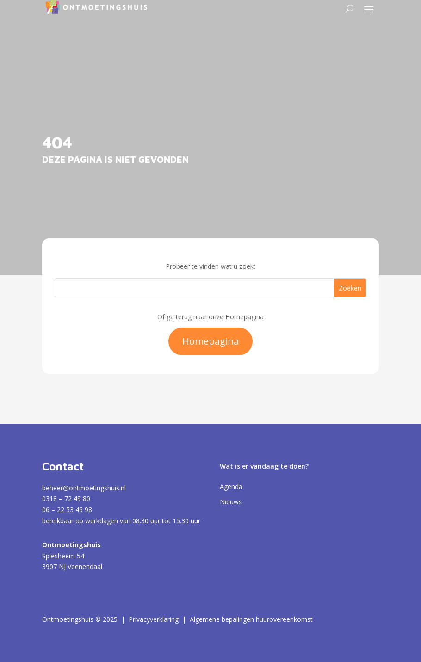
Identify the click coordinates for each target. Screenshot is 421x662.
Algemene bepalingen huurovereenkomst (251, 619)
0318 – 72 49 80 (66, 498)
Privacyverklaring (154, 619)
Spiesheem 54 (63, 555)
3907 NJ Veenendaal (72, 566)
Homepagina (210, 341)
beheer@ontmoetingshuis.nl (84, 487)
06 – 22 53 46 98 (67, 509)
